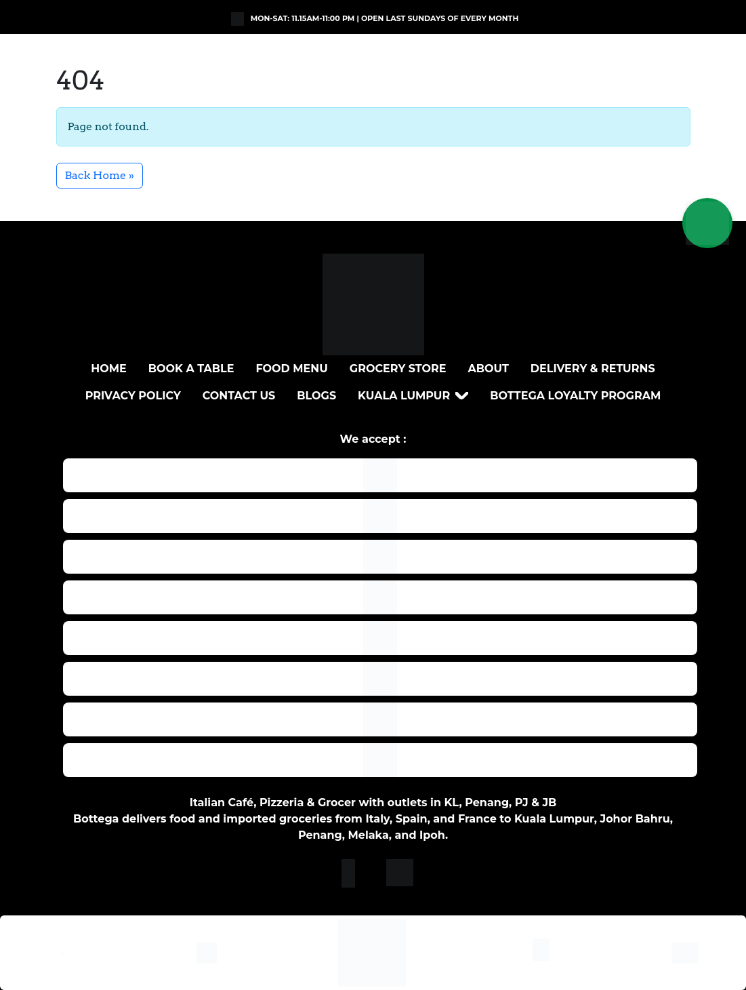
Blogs (316, 395)
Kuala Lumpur (404, 395)
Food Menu (291, 368)
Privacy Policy (133, 395)
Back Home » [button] (99, 175)
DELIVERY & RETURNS (593, 368)
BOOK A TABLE (191, 368)
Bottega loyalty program (575, 395)
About (488, 368)
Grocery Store (398, 368)
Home (108, 368)
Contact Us (239, 395)
